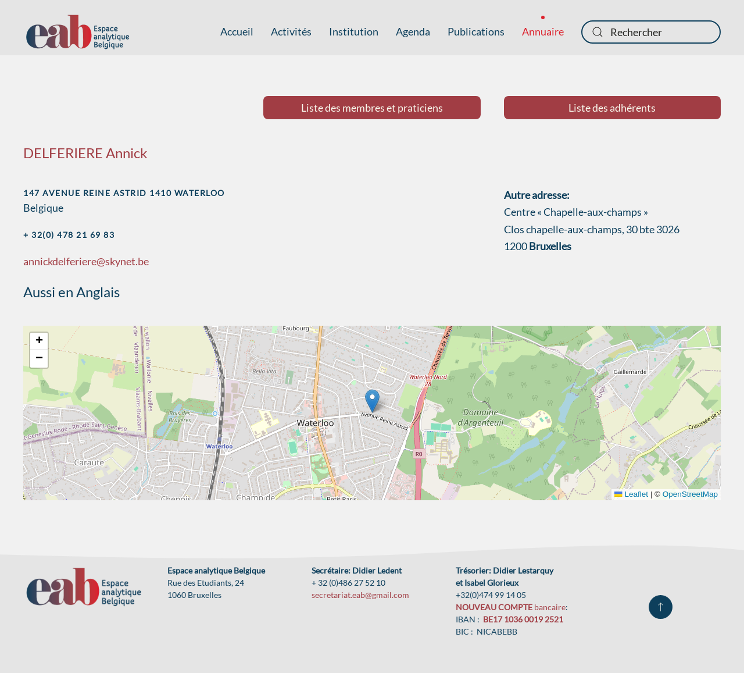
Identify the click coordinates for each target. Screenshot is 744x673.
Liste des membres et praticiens (372, 107)
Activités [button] (291, 31)
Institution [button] (353, 31)
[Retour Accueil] (77, 32)
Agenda (413, 31)
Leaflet (631, 494)
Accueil (236, 31)
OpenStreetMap (690, 494)
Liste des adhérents (612, 107)
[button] (372, 401)
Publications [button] (476, 31)
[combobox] (651, 32)
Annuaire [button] (543, 31)
